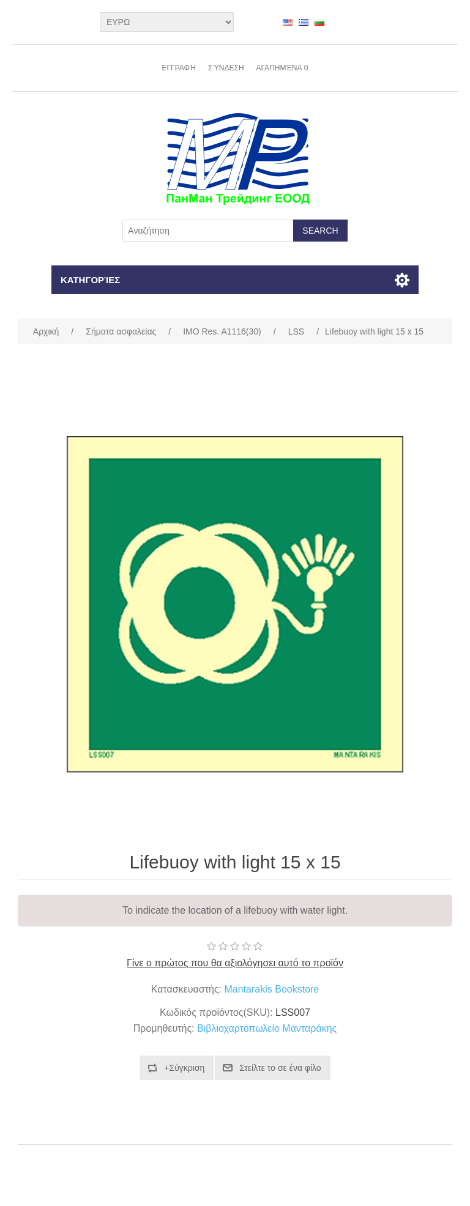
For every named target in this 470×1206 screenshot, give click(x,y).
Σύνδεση (226, 68)
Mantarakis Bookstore (272, 989)
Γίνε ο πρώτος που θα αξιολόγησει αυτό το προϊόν (235, 963)
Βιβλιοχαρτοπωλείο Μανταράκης (267, 1028)
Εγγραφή (179, 68)
